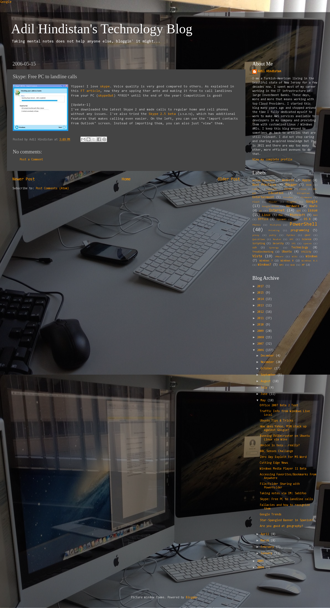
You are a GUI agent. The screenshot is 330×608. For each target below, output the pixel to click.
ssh (254, 247)
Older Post (229, 179)
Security (278, 243)
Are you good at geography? (281, 526)
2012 (261, 312)
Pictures (275, 225)
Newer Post (23, 179)
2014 (261, 299)
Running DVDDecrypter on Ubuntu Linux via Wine (285, 438)
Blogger (291, 184)
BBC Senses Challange (276, 451)
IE (260, 211)
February (268, 547)
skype (105, 86)
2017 (261, 286)
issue (313, 210)
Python (290, 235)
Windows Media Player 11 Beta (283, 468)
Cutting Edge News (274, 463)
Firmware (306, 197)
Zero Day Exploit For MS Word (283, 457)
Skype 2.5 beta (162, 114)
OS (295, 219)
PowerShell (304, 224)
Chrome (288, 189)
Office (263, 219)
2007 (261, 343)
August (266, 381)
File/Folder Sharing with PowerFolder (280, 486)
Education (275, 193)
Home (126, 179)
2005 (261, 561)
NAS (315, 215)
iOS (298, 211)
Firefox (288, 197)
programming (300, 230)
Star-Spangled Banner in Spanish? (286, 520)
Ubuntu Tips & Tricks (276, 420)
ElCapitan (303, 193)
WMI (282, 265)
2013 (261, 305)
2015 (261, 292)
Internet (277, 210)
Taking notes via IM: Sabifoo (283, 493)
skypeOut (106, 95)
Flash (255, 202)
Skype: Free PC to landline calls (286, 499)
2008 (261, 337)
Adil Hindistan (269, 71)
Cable (255, 189)
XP (303, 265)
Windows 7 (266, 260)
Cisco (302, 189)
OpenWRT (281, 219)
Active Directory (263, 180)
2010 (261, 324)
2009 (261, 331)
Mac (281, 215)
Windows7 (264, 264)
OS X (307, 219)
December (268, 355)
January (267, 553)
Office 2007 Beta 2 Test (279, 405)
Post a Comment (31, 159)
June (265, 394)
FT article (90, 91)
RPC (292, 239)
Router (277, 239)
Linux (266, 215)
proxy (255, 235)
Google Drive (270, 206)
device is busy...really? (280, 445)
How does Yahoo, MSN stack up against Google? (283, 428)
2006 (261, 350)
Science (306, 239)
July (265, 387)
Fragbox (291, 202)
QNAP (307, 235)
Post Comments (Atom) (52, 188)
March (266, 540)
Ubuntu (287, 251)
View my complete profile (272, 159)
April (266, 534)
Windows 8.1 (310, 261)
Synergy (274, 248)
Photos (256, 225)
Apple (306, 180)
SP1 (293, 244)
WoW (293, 265)
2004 (261, 567)
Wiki (295, 257)
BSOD (309, 185)
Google (6, 2)
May (264, 400)
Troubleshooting (262, 252)
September (269, 375)
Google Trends (270, 514)
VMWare (279, 257)
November (268, 362)
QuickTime (258, 239)
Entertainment (263, 197)
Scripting (258, 243)
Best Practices (264, 184)
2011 (261, 318)
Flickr (273, 202)
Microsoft (297, 215)
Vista (257, 256)
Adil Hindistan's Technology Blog (101, 28)
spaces (307, 244)
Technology (299, 247)
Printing (274, 230)
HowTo (313, 206)
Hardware (292, 206)
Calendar (271, 189)
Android (288, 180)
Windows (312, 256)
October (267, 368)
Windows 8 (287, 260)
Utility (306, 252)
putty (272, 235)
